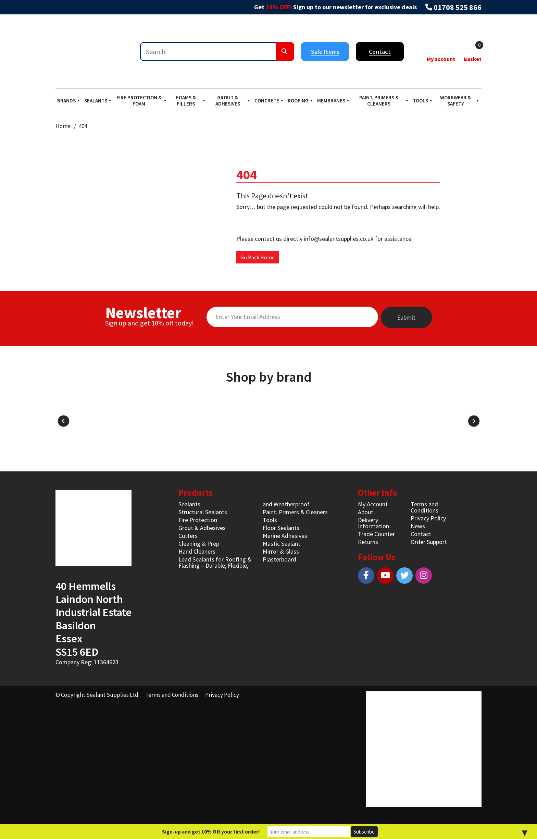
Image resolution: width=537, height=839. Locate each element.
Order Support (429, 542)
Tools (423, 100)
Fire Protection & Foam (141, 100)
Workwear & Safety (460, 100)
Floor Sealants (281, 528)
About (365, 512)
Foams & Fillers (191, 100)
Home (63, 126)
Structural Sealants (202, 512)
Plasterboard (279, 559)
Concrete (269, 100)
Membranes (333, 100)
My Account (373, 504)
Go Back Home (257, 257)
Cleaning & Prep (198, 543)
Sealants (98, 100)
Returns (368, 542)
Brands (69, 100)
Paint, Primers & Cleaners (384, 100)
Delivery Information (373, 523)
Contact (380, 51)
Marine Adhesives (285, 536)
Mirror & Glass (281, 551)
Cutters (188, 536)
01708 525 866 (458, 7)
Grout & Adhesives (233, 100)
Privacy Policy (428, 518)
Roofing (301, 100)
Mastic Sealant (281, 543)
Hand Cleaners (196, 551)
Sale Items (325, 51)
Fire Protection (197, 520)
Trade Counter (376, 534)
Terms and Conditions (424, 507)
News (418, 526)
